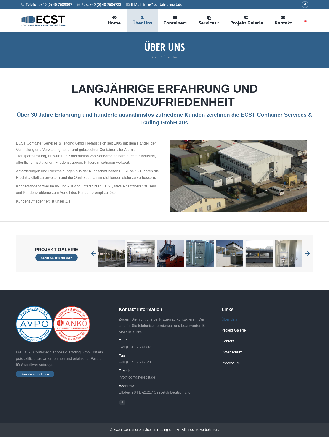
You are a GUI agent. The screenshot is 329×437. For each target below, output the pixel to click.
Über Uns (229, 319)
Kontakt (228, 341)
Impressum (231, 363)
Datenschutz (232, 352)
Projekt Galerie (234, 330)
